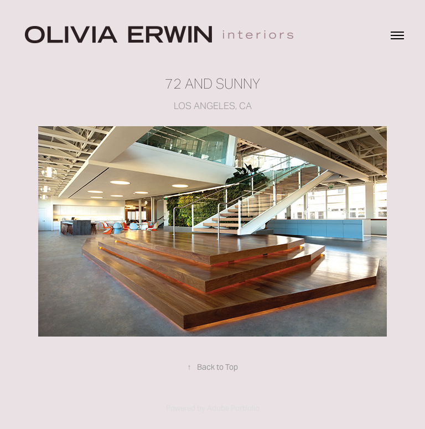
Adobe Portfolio (233, 408)
